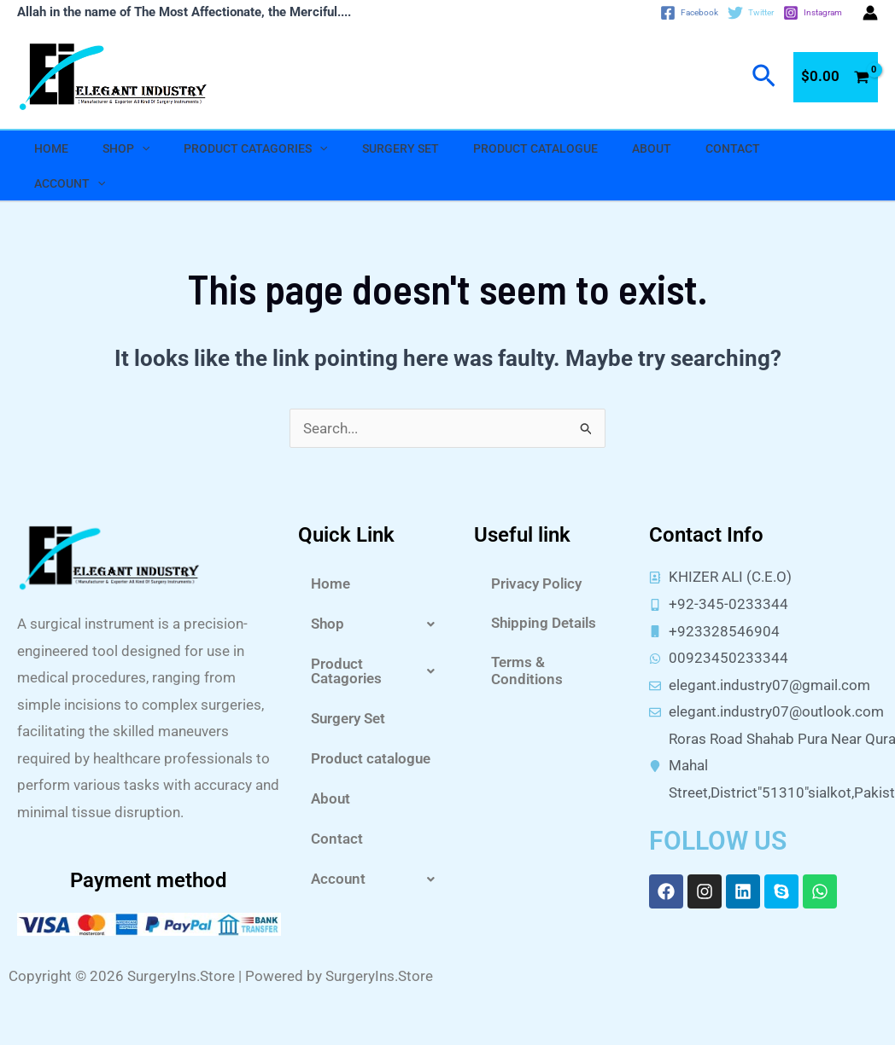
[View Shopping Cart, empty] (835, 77)
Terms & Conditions (527, 670)
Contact (732, 148)
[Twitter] (750, 12)
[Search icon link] (764, 77)
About (651, 148)
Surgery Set (400, 148)
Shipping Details (543, 622)
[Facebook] (689, 12)
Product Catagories (255, 148)
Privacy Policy (536, 583)
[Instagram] (812, 12)
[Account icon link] (870, 12)
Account (69, 183)
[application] (141, 148)
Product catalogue (535, 148)
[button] (377, 624)
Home (51, 148)
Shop (125, 148)
